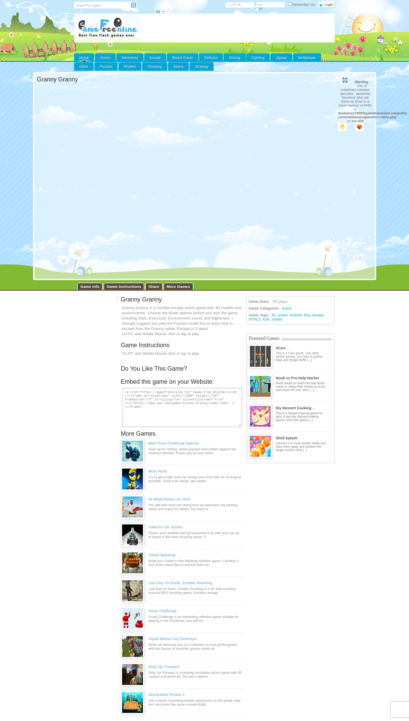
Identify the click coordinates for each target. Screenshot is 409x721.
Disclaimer (48, 641)
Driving (234, 58)
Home (84, 58)
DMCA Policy (291, 629)
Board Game (182, 58)
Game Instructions (124, 185)
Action (105, 58)
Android (296, 214)
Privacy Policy (267, 629)
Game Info (89, 185)
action (283, 214)
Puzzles (106, 66)
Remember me (302, 5)
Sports (178, 66)
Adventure (130, 58)
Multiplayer (307, 58)
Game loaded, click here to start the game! (204, 174)
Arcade (155, 58)
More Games (178, 185)
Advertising (64, 641)
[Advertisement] (237, 28)
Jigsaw (281, 58)
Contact (84, 633)
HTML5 (255, 218)
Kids (266, 218)
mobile (277, 218)
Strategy (201, 66)
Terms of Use (314, 629)
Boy (307, 214)
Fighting (258, 58)
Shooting (154, 66)
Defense (211, 58)
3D (273, 214)
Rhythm (130, 66)
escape (318, 214)
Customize (134, 629)
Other (183, 629)
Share (153, 185)
